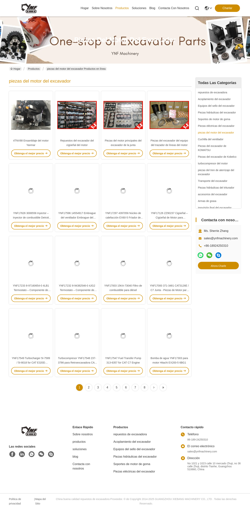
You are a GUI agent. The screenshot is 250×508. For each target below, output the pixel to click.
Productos (34, 68)
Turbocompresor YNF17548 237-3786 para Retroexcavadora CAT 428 (77, 363)
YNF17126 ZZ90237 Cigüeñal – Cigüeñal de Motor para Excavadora (169, 218)
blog (152, 8)
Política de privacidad (15, 501)
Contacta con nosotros (81, 466)
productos (122, 8)
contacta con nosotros (173, 8)
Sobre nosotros (83, 434)
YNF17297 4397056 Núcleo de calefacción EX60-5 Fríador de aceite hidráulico (123, 218)
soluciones (139, 8)
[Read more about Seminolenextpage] (153, 387)
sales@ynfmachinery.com (221, 238)
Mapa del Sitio (40, 501)
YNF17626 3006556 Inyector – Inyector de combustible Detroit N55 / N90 (31, 218)
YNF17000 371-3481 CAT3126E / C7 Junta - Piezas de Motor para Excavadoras (169, 290)
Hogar (85, 8)
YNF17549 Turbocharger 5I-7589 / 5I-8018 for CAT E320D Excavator (31, 363)
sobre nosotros (102, 8)
